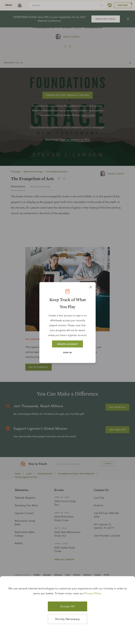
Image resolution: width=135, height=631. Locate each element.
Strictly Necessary (67, 619)
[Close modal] (91, 287)
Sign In (67, 352)
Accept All (67, 606)
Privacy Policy (92, 593)
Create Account (67, 344)
